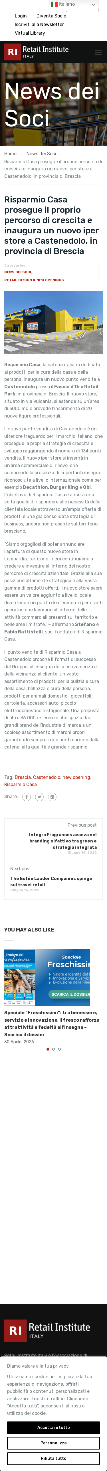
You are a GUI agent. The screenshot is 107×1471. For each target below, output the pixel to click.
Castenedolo (46, 777)
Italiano (63, 4)
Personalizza (54, 1443)
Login (21, 16)
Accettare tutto (53, 1427)
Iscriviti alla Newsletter (39, 24)
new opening (76, 777)
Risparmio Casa (20, 784)
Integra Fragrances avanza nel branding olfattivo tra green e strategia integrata (63, 841)
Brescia (23, 777)
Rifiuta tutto (53, 1458)
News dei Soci (17, 272)
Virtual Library (30, 33)
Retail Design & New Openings (34, 280)
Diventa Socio (51, 16)
